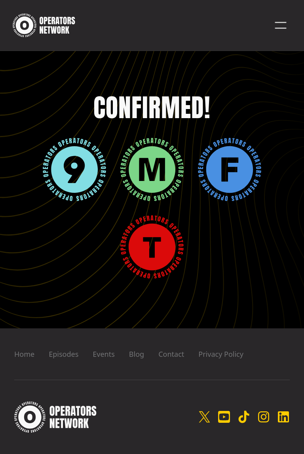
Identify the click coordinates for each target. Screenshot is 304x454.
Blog (136, 354)
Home (24, 354)
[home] (44, 25)
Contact (171, 354)
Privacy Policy (220, 354)
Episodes (63, 354)
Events (104, 354)
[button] (280, 25)
